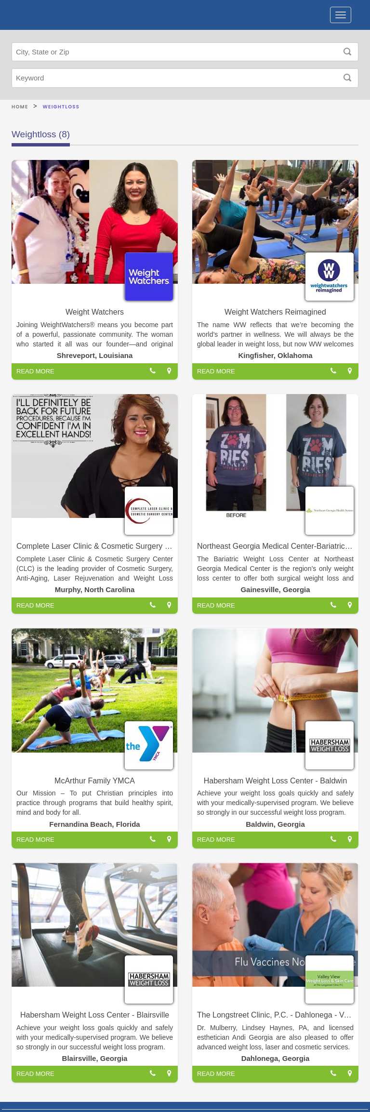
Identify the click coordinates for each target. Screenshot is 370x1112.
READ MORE (35, 371)
